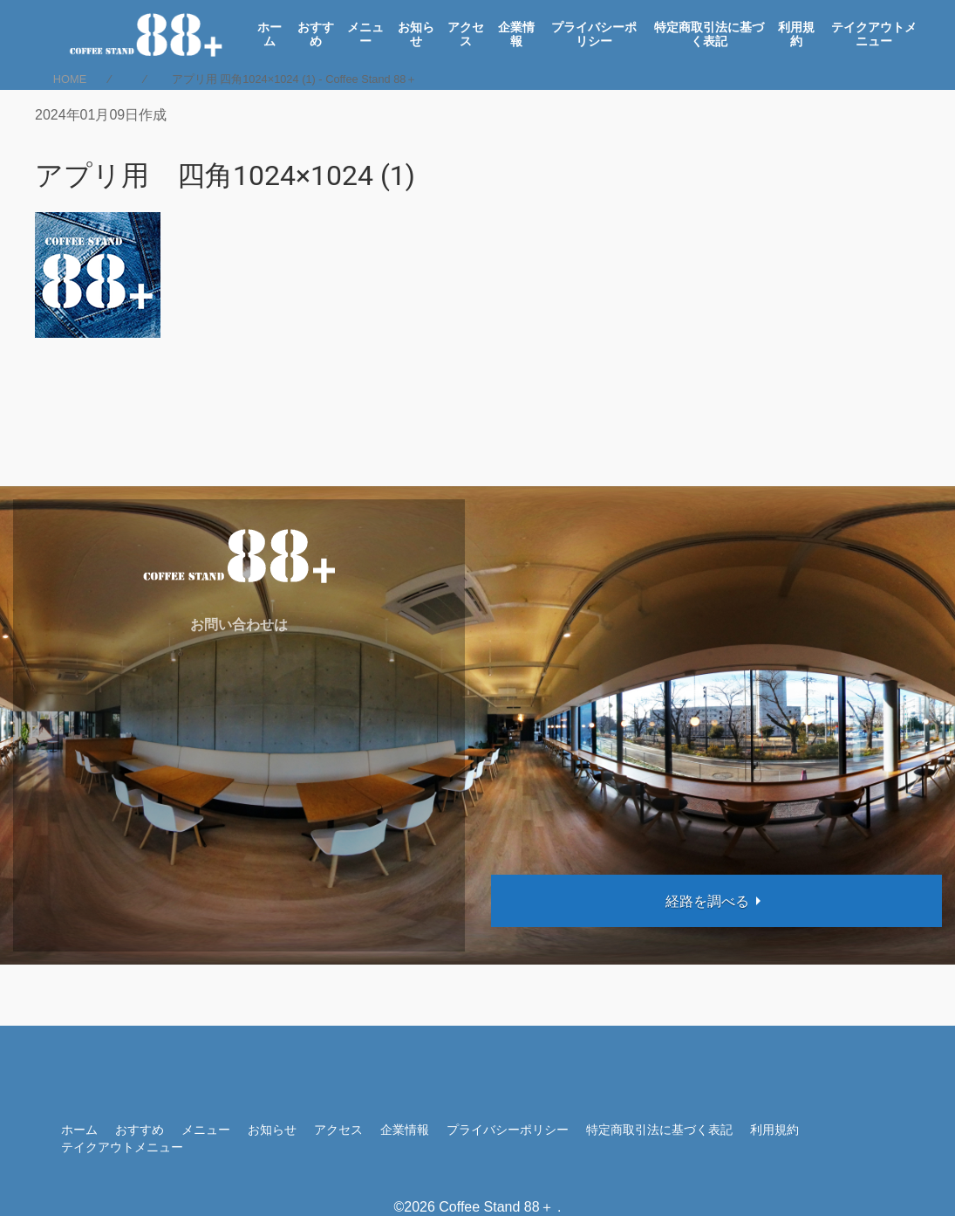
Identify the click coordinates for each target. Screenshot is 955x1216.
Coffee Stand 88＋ (496, 1206)
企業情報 (516, 34)
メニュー (365, 34)
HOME (70, 79)
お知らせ (416, 34)
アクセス (465, 34)
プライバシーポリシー (594, 34)
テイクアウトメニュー (874, 34)
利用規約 (796, 34)
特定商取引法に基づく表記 (709, 34)
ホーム (269, 34)
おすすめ (315, 34)
